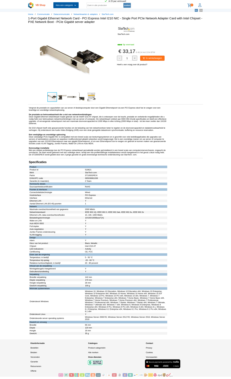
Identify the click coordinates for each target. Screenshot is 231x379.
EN (201, 10)
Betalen (33, 352)
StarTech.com (107, 14)
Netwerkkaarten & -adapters (86, 14)
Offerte (33, 371)
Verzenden (35, 357)
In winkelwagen (152, 58)
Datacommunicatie (62, 14)
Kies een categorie (66, 5)
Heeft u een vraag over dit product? (132, 64)
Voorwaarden (151, 357)
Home (30, 14)
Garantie (34, 362)
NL (196, 10)
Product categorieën (96, 348)
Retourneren (35, 366)
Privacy (149, 348)
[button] (112, 29)
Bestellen (34, 348)
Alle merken (93, 352)
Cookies (149, 352)
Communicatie (43, 14)
